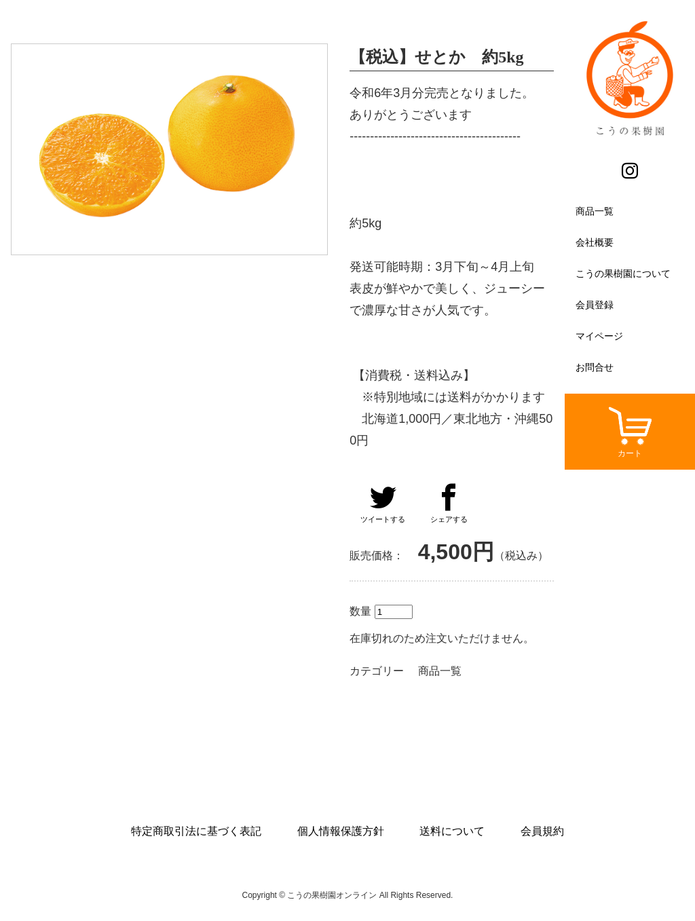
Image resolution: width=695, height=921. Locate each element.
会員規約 (542, 831)
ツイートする (382, 503)
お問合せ (595, 367)
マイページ (599, 336)
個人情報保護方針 (340, 831)
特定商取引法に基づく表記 (196, 831)
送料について (452, 831)
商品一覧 (595, 211)
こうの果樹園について (623, 273)
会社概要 (595, 242)
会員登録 (595, 304)
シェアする (449, 503)
